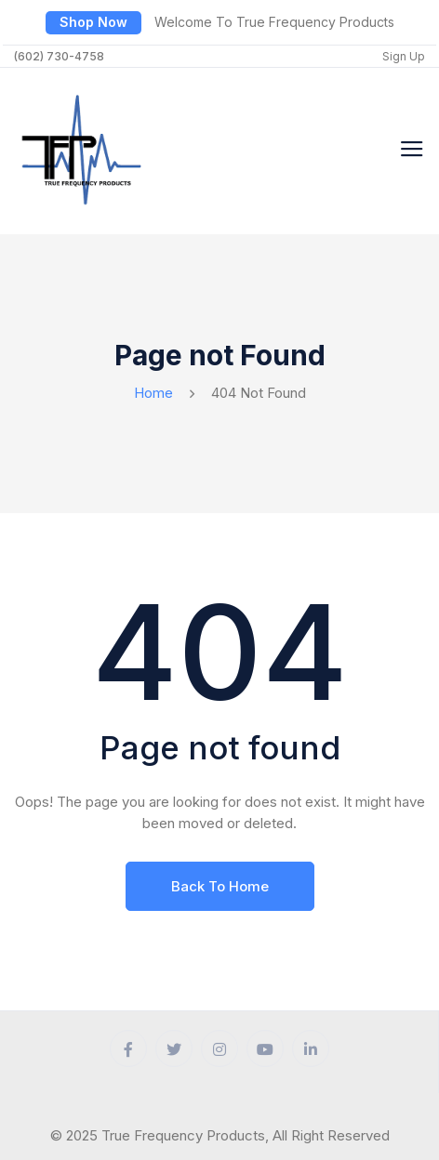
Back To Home (220, 886)
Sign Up (403, 56)
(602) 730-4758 (59, 56)
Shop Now (93, 22)
